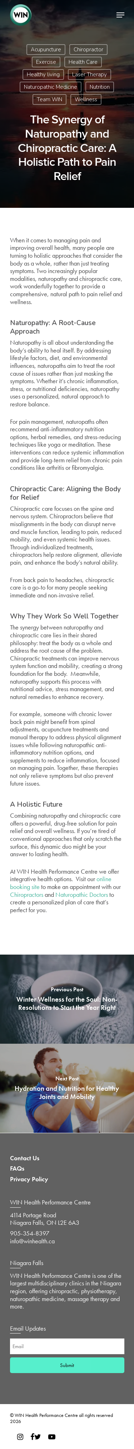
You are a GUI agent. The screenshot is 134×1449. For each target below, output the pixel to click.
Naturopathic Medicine (50, 87)
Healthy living (43, 74)
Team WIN (49, 99)
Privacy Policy (29, 1179)
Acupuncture (46, 49)
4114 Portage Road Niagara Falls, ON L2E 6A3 (44, 1219)
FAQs (17, 1168)
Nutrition (100, 87)
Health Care (83, 62)
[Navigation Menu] (120, 15)
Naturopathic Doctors (81, 894)
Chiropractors (26, 894)
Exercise (46, 62)
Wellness (86, 99)
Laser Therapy (89, 74)
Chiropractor (88, 49)
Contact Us (24, 1158)
